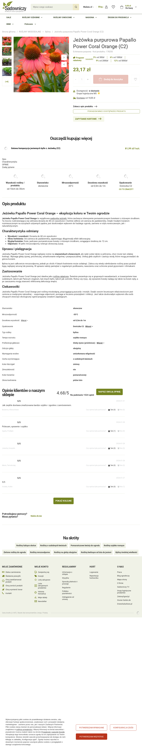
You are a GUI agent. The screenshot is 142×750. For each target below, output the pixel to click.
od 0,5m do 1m (98, 147)
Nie (121, 410)
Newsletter (42, 597)
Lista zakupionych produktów (43, 582)
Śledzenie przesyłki (13, 572)
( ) (7, 81)
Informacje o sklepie (67, 569)
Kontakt (9, 589)
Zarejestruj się (43, 568)
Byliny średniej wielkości (126, 548)
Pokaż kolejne (63, 501)
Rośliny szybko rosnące (114, 541)
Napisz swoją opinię (109, 392)
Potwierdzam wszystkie (91, 737)
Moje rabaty (42, 594)
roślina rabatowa (61, 274)
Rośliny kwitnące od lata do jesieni (96, 548)
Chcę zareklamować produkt (13, 577)
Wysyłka (65, 574)
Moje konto (41, 562)
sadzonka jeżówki (58, 216)
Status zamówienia (13, 568)
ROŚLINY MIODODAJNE (30, 31)
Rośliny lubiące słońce (26, 541)
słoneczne (43, 147)
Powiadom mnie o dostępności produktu (107, 111)
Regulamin (66, 584)
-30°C (70, 147)
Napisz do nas (36, 516)
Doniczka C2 (126, 147)
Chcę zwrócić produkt (14, 582)
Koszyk (41, 572)
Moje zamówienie (12, 562)
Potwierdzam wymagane (91, 727)
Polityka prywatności (67, 588)
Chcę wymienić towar (14, 586)
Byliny (48, 31)
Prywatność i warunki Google (53, 732)
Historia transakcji (42, 589)
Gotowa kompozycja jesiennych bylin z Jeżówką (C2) (35, 184)
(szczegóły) (89, 59)
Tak (112, 410)
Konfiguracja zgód (123, 727)
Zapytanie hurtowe (86, 119)
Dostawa (81, 98)
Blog (100, 7)
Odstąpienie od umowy (68, 594)
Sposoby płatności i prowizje (70, 579)
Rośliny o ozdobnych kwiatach (53, 541)
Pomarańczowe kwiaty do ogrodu (85, 541)
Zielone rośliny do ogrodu (15, 548)
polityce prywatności (24, 729)
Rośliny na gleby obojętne (65, 548)
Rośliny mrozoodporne (40, 548)
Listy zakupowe (44, 576)
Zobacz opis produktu (83, 106)
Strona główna (8, 31)
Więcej (23, 325)
